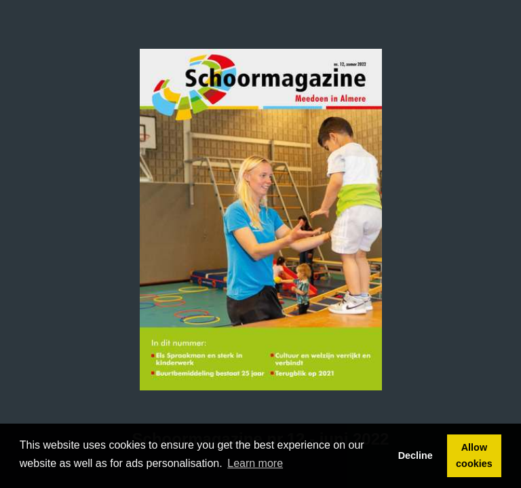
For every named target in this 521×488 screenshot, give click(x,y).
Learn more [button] (255, 463)
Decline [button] (415, 455)
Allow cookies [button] (474, 455)
